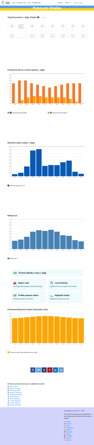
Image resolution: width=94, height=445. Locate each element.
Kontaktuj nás (36, 3)
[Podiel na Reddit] (61, 370)
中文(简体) (68, 436)
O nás (29, 3)
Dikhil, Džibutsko (15, 396)
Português (68, 432)
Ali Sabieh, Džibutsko (16, 394)
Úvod (13, 3)
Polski (67, 426)
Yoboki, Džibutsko (15, 403)
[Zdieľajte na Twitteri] (38, 370)
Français (67, 440)
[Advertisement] (47, 56)
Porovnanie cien (21, 3)
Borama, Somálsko (15, 388)
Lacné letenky (61, 283)
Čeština (67, 434)
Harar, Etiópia (14, 386)
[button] (68, 2)
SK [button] (60, 3)
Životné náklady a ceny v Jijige (32, 273)
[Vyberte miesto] (82, 2)
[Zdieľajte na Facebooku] (32, 370)
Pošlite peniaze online (28, 295)
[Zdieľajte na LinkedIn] (55, 370)
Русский (67, 424)
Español (67, 430)
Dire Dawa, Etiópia (15, 390)
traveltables (7, 3)
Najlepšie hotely (62, 295)
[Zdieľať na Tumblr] (44, 370)
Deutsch (67, 438)
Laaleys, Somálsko (15, 405)
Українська (68, 428)
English (67, 421)
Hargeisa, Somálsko (16, 392)
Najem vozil (23, 283)
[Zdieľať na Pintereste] (49, 370)
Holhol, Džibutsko (15, 399)
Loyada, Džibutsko (15, 401)
